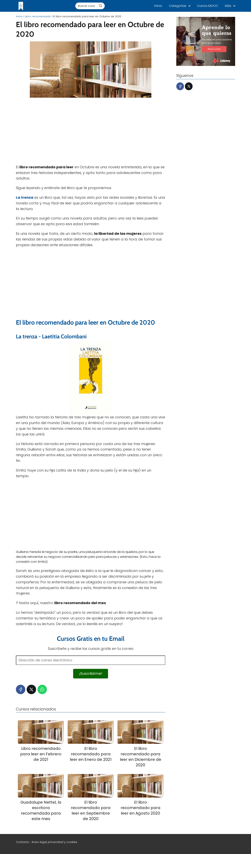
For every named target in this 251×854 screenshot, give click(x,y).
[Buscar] (100, 6)
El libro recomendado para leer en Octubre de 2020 (85, 322)
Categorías (177, 6)
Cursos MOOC (207, 6)
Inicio (158, 6)
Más (228, 6)
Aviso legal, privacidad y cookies (54, 842)
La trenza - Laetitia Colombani (51, 336)
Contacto (22, 842)
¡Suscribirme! (90, 673)
